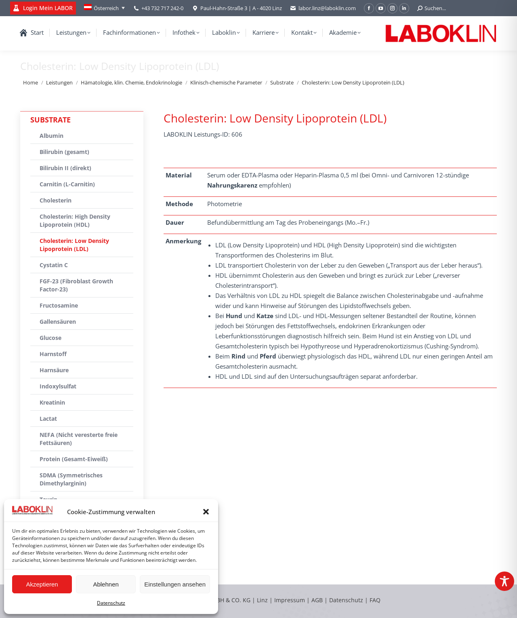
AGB (317, 600)
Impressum (289, 600)
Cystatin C (54, 265)
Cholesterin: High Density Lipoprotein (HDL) (75, 220)
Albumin (51, 135)
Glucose (50, 338)
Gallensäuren (58, 321)
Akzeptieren (42, 584)
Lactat (48, 418)
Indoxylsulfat (58, 386)
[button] (206, 512)
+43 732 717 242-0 (162, 8)
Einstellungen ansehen (175, 584)
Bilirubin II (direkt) (65, 168)
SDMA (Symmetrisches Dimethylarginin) (71, 479)
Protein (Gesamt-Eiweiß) (74, 459)
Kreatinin (52, 402)
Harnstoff (53, 354)
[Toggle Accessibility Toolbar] (504, 581)
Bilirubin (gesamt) (64, 152)
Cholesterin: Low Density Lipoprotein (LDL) (74, 245)
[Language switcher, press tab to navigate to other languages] (104, 8)
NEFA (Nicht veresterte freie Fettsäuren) (79, 439)
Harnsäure (54, 370)
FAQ (375, 600)
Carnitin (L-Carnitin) (67, 184)
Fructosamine (59, 305)
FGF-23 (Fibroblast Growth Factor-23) (76, 285)
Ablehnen (105, 584)
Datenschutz (111, 602)
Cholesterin (55, 200)
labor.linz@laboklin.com (323, 8)
